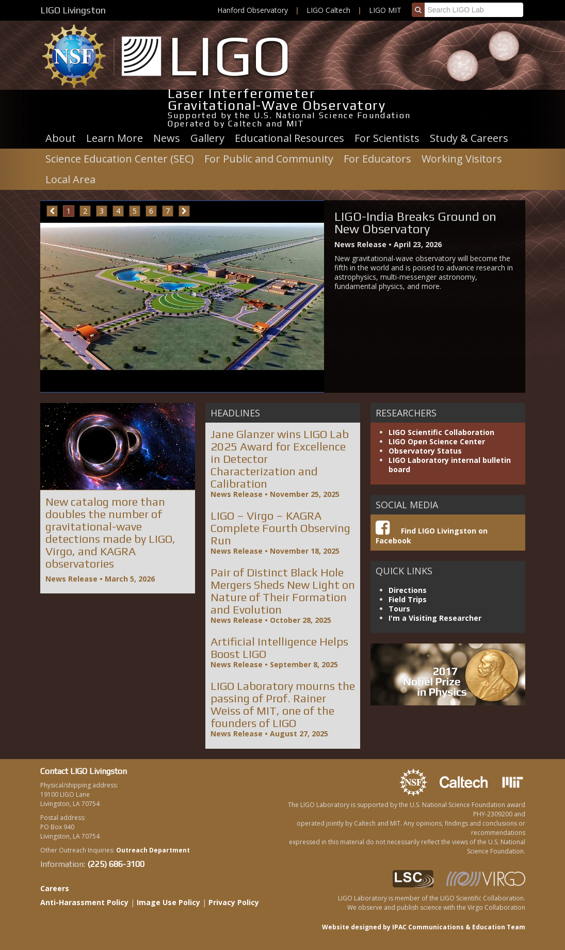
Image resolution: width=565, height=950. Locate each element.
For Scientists (386, 138)
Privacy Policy (233, 902)
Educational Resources (289, 138)
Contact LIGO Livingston (83, 771)
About (60, 138)
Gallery (207, 138)
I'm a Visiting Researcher (435, 618)
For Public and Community (268, 159)
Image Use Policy (168, 902)
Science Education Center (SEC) (119, 159)
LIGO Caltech (328, 10)
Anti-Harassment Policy (84, 902)
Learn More (114, 138)
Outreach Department (153, 850)
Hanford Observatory (252, 10)
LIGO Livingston (73, 10)
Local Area (70, 179)
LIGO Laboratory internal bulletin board (450, 464)
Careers (54, 888)
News (166, 138)
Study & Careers (469, 138)
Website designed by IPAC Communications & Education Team (423, 927)
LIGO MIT (385, 10)
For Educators (377, 159)
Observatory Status (425, 451)
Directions (408, 590)
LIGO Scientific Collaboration (441, 432)
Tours (399, 609)
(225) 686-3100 (115, 864)
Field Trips (408, 599)
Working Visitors (462, 159)
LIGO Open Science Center (437, 441)
